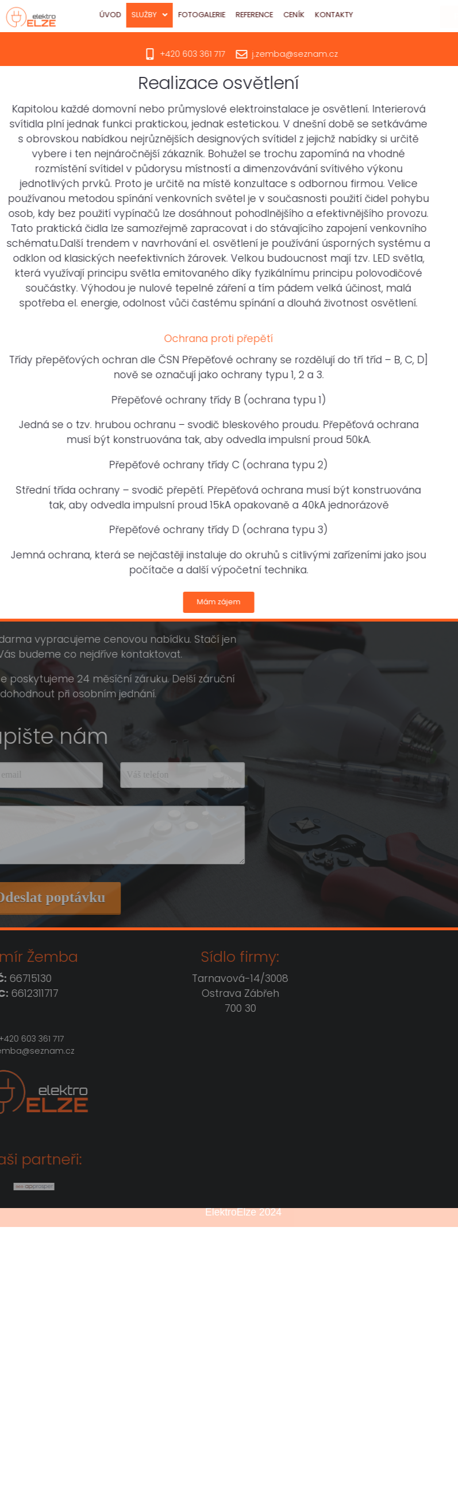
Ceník (309, 15)
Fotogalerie (216, 15)
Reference (269, 15)
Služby (165, 15)
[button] (164, 15)
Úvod (125, 15)
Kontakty (349, 15)
